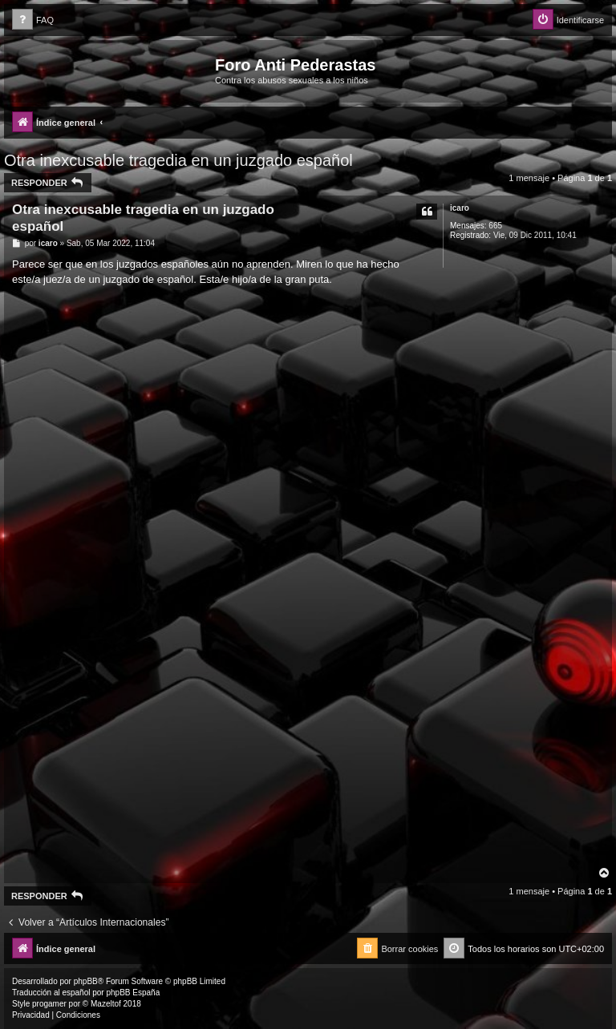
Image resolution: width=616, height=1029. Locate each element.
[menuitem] (33, 20)
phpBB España (133, 992)
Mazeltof (106, 1003)
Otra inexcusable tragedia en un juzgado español (178, 160)
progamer (49, 1003)
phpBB (86, 981)
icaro (459, 208)
